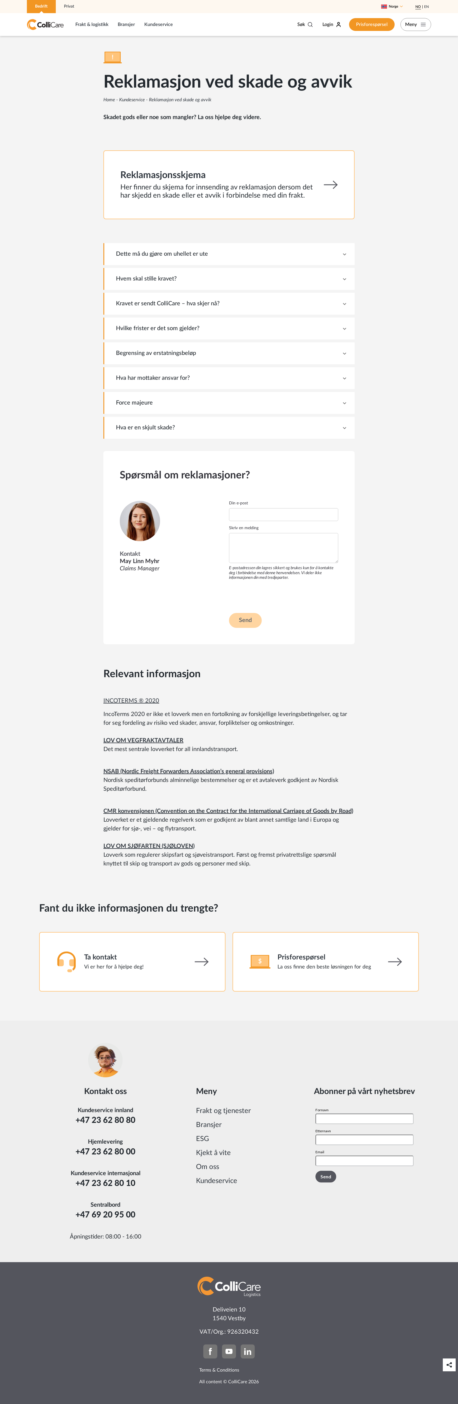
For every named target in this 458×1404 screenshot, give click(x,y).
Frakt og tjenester (223, 1110)
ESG (202, 1138)
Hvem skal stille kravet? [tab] (146, 279)
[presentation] (273, 596)
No (418, 6)
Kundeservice (158, 24)
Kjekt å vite (213, 1152)
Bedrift (41, 6)
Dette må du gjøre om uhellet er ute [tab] (162, 254)
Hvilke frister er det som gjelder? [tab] (157, 328)
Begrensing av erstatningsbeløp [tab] (156, 353)
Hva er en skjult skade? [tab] (145, 428)
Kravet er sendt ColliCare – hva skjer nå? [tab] (168, 303)
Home (109, 99)
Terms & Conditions (219, 1370)
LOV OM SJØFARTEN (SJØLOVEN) (149, 846)
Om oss (207, 1166)
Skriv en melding (244, 528)
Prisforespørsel (367, 24)
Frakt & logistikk (91, 24)
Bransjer (126, 24)
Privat (69, 6)
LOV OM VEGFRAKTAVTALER (143, 740)
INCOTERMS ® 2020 (131, 701)
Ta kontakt (100, 957)
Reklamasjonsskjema (163, 175)
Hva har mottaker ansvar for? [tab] (153, 378)
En (426, 6)
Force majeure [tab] (134, 403)
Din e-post (238, 503)
